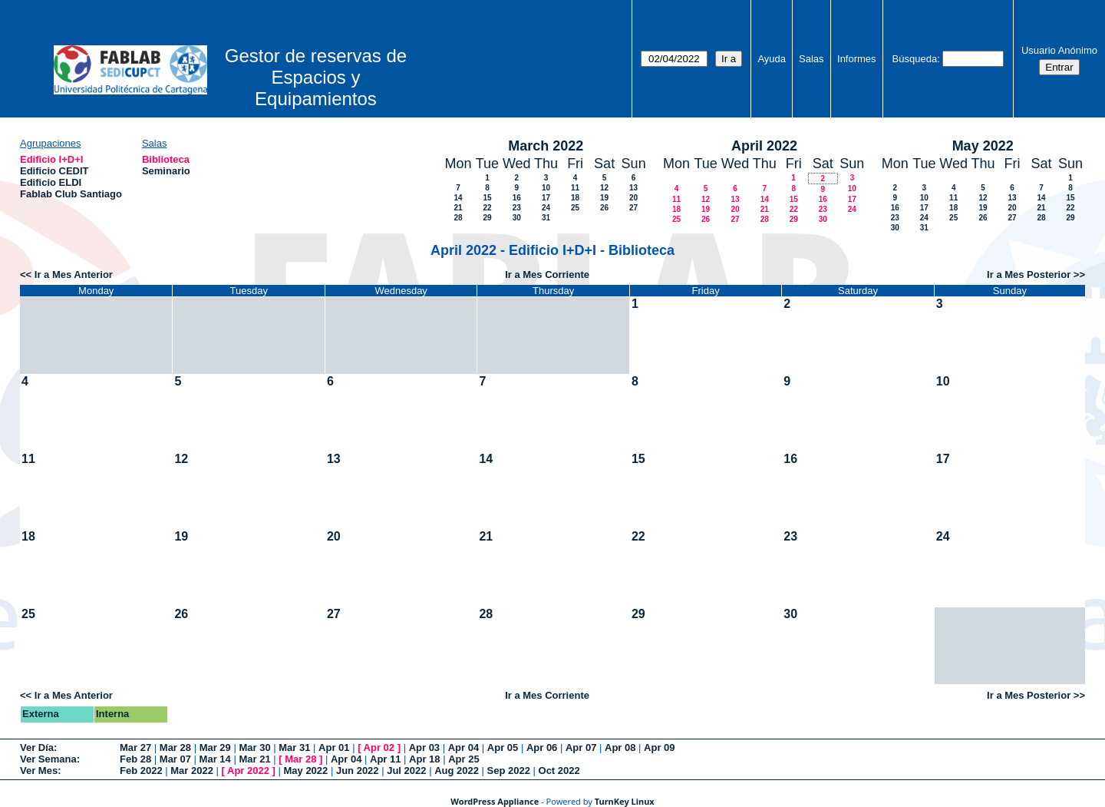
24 (546, 207)
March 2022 (545, 146)
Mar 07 (175, 759)
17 (546, 197)
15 (487, 197)
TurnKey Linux (625, 801)
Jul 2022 (406, 770)
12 (604, 188)
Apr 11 (385, 759)
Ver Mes (39, 770)
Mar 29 (215, 747)
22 (487, 207)
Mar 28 (175, 747)
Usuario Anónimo (1059, 50)
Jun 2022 (357, 770)
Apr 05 (502, 747)
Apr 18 (424, 759)
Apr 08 (620, 747)
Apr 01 (333, 747)
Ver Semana (48, 759)
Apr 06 (541, 747)
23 (517, 207)
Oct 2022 (559, 770)
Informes (856, 58)
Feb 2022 (141, 770)
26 (604, 207)
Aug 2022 (456, 770)
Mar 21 (254, 759)
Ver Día (37, 747)
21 (458, 207)
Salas (811, 58)
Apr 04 (463, 747)
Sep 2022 (508, 770)
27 (633, 207)
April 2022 (764, 146)
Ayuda (771, 58)
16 (517, 197)
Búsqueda (915, 58)
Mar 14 (215, 759)
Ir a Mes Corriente (547, 274)
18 (575, 197)
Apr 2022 (248, 770)
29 (487, 217)
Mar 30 (254, 747)
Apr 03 (424, 747)
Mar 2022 (191, 770)
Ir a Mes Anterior (74, 274)
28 (458, 217)
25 (575, 207)
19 (604, 197)
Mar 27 (135, 747)
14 (458, 197)
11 (575, 188)
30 (517, 217)
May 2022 (983, 146)
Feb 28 (135, 759)
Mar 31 (294, 747)
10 (546, 188)
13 (633, 188)
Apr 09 (659, 747)
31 (546, 217)
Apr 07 (581, 747)
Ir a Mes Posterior (1028, 274)
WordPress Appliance (494, 801)
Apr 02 (379, 747)
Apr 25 (463, 759)
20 (633, 197)
